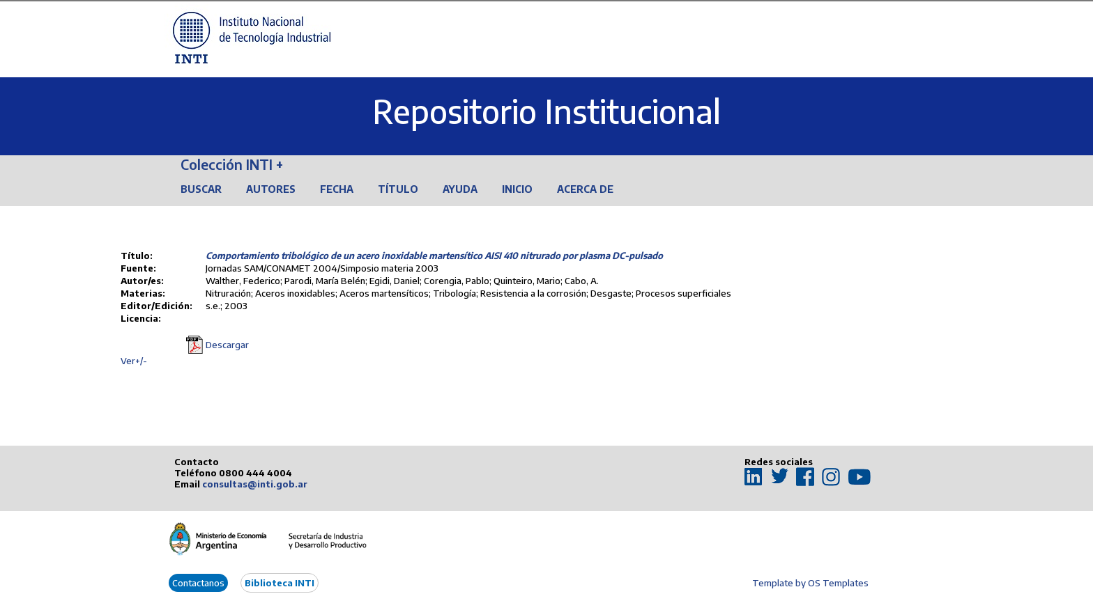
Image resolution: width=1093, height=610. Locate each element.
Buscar (201, 189)
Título (398, 189)
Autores (271, 189)
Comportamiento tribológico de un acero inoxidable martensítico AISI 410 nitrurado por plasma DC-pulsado (434, 255)
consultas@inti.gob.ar (254, 484)
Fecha (336, 189)
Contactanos (198, 582)
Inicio (517, 189)
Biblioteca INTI (279, 582)
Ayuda (460, 189)
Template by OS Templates (810, 582)
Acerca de (585, 189)
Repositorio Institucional (546, 111)
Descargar (227, 344)
